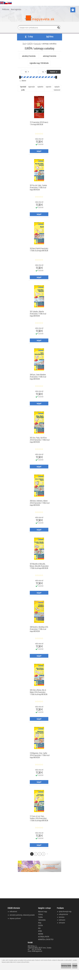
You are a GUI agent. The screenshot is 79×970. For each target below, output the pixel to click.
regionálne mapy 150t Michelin (39, 63)
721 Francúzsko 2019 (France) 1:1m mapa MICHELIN (39, 123)
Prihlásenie (5, 9)
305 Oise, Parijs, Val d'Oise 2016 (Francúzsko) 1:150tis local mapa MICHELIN (39, 439)
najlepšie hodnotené (57, 88)
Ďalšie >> (47, 854)
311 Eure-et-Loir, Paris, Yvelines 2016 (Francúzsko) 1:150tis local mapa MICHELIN (39, 817)
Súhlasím (74, 966)
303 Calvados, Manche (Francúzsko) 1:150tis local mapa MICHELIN (38, 313)
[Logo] (39, 18)
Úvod (24, 43)
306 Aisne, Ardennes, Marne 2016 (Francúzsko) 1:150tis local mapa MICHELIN (39, 502)
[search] (58, 28)
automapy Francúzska (49, 56)
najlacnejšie (31, 87)
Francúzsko (37, 43)
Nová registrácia (16, 9)
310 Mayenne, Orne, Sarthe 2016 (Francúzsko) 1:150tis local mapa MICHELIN (39, 754)
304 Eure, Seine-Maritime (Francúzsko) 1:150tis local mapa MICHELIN (38, 376)
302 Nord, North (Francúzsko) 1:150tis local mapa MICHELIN (39, 249)
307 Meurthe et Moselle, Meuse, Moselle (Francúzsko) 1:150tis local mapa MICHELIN (39, 565)
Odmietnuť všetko (66, 966)
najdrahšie (40, 87)
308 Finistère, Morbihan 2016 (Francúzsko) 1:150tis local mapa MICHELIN (39, 628)
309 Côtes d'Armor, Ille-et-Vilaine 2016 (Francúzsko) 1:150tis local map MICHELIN (38, 691)
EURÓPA (29, 43)
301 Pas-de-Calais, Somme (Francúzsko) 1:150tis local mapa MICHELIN (38, 187)
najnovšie (48, 87)
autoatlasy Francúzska (28, 56)
